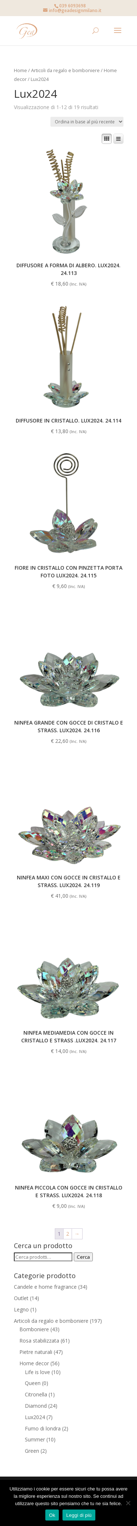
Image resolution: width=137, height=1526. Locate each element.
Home (20, 70)
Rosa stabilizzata (39, 1340)
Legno (21, 1309)
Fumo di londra (43, 1428)
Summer (35, 1439)
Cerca (83, 1257)
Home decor (34, 1363)
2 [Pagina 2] (67, 1233)
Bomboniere (34, 1329)
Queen (33, 1383)
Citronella (36, 1394)
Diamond (36, 1405)
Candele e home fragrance (45, 1286)
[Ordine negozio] (86, 122)
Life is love (37, 1372)
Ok (52, 1515)
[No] (128, 1503)
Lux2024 (35, 1417)
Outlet (21, 1298)
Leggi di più (79, 1515)
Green (32, 1450)
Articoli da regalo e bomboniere (65, 70)
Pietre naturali (35, 1351)
